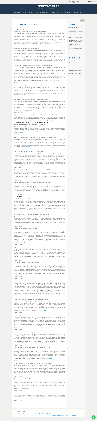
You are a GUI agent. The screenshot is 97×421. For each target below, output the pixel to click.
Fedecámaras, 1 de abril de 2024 (75, 68)
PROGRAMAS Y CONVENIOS (56, 12)
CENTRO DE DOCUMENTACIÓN (42, 12)
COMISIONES (75, 12)
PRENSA (24, 12)
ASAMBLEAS (67, 12)
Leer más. (48, 43)
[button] (94, 417)
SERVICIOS (31, 12)
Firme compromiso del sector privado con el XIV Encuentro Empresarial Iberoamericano (76, 41)
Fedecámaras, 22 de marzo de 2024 (75, 71)
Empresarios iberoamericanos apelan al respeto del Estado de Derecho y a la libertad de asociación (76, 36)
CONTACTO (82, 12)
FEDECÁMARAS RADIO (75, 1)
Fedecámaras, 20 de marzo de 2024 (75, 73)
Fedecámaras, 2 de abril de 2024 (75, 65)
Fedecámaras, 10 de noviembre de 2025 (75, 61)
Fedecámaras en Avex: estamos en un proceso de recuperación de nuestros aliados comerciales (76, 32)
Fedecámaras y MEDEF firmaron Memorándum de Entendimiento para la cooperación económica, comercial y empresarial (76, 28)
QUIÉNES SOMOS (16, 12)
